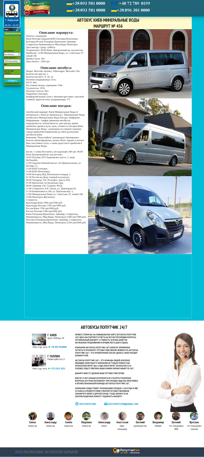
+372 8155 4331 (56, 368)
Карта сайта (17, 456)
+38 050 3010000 (57, 347)
